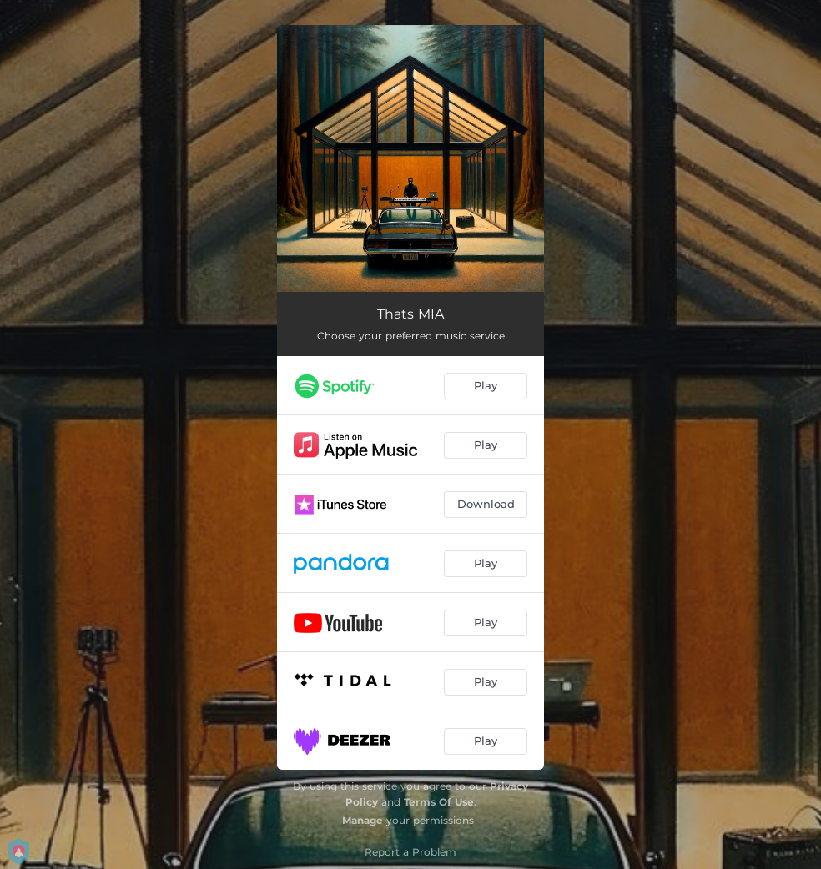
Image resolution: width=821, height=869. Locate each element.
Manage (362, 820)
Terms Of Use (439, 802)
